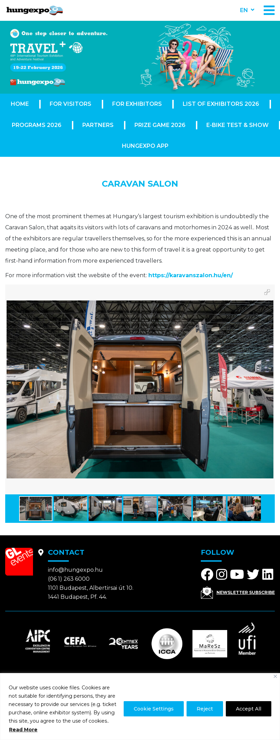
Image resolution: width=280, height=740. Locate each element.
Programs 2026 (36, 125)
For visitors (70, 104)
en (244, 10)
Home (20, 104)
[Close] (275, 676)
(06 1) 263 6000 (69, 579)
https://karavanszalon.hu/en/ (190, 275)
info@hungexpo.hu (75, 570)
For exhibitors (137, 104)
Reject (205, 709)
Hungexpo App (145, 146)
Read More (23, 729)
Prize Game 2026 (160, 125)
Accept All (248, 709)
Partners (98, 125)
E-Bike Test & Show (237, 125)
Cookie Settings (154, 709)
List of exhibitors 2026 (221, 104)
